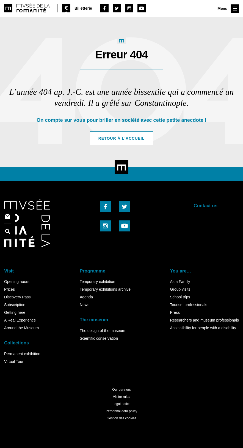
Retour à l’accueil (121, 138)
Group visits (180, 289)
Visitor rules (121, 397)
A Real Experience (20, 320)
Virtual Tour (13, 361)
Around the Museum (21, 328)
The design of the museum (102, 330)
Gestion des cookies (121, 418)
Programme (92, 271)
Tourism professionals (188, 305)
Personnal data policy (121, 411)
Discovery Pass (17, 297)
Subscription (14, 305)
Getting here (14, 312)
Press (175, 312)
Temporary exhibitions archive (105, 289)
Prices (9, 289)
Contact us (205, 205)
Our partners (121, 390)
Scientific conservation (99, 338)
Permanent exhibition (22, 354)
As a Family (180, 281)
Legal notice (122, 404)
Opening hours (16, 281)
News (84, 305)
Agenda (86, 297)
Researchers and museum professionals (204, 320)
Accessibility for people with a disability (203, 328)
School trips (180, 297)
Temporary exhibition (97, 281)
